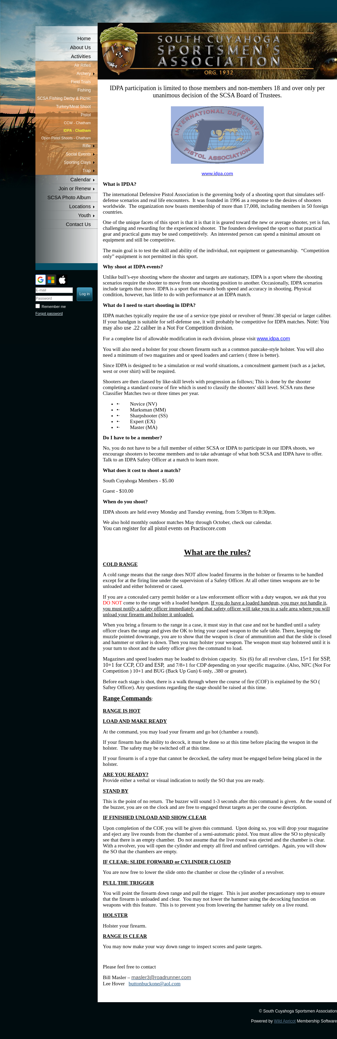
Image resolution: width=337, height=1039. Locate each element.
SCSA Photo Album (69, 197)
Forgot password (49, 313)
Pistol (86, 115)
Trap (87, 170)
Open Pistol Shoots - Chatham (66, 138)
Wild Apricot (285, 1021)
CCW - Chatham (77, 123)
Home (84, 38)
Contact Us (78, 224)
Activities (81, 56)
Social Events (78, 154)
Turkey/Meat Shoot (73, 106)
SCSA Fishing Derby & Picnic (64, 98)
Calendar (80, 179)
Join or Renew (74, 188)
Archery (84, 73)
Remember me (54, 306)
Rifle (87, 145)
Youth (84, 215)
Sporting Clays (77, 162)
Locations (80, 206)
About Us (80, 47)
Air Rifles (82, 65)
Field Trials (81, 81)
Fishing (84, 90)
